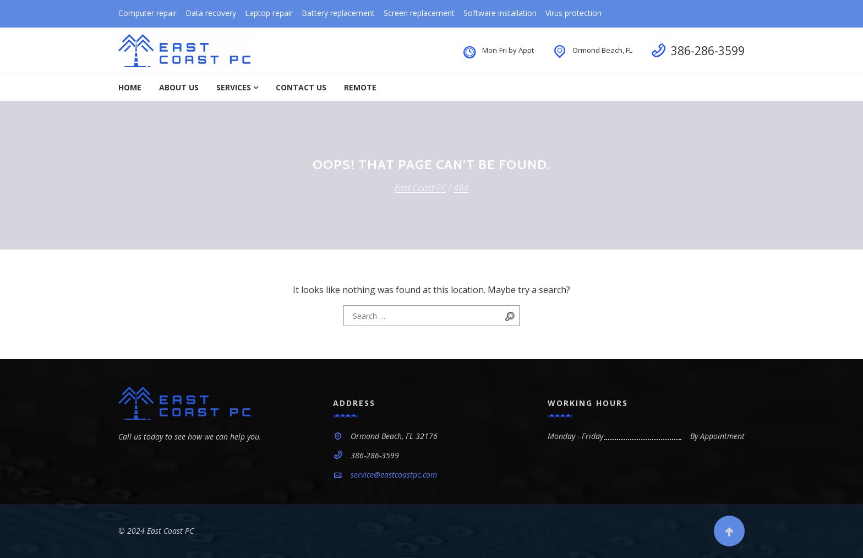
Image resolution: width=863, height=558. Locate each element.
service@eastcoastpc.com (394, 474)
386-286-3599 (708, 50)
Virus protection (573, 13)
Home (129, 87)
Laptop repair (269, 13)
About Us (179, 87)
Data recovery (210, 13)
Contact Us (301, 87)
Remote (360, 87)
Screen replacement (419, 13)
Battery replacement (338, 13)
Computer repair (147, 13)
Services (233, 87)
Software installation (500, 13)
